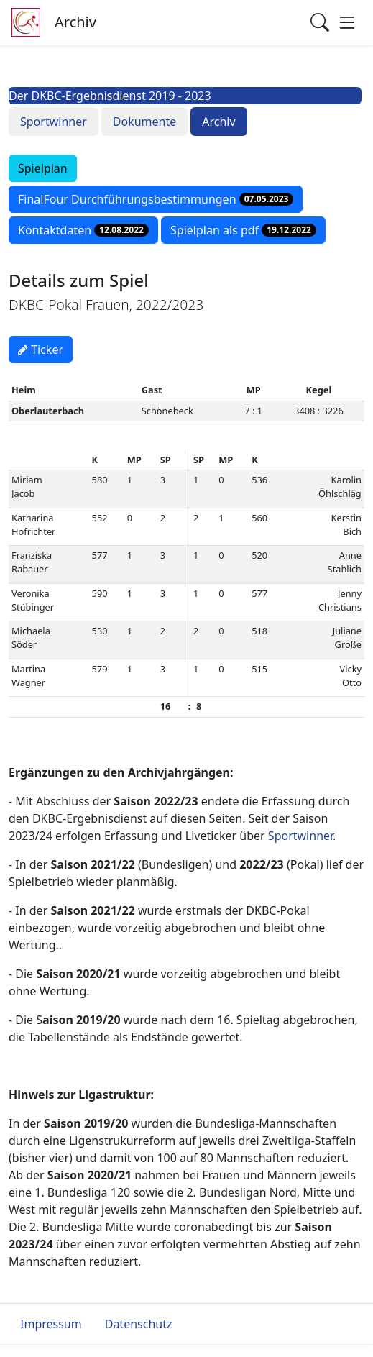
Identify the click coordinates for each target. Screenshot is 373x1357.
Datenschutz (138, 1324)
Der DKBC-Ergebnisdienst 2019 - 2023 (110, 96)
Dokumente (144, 121)
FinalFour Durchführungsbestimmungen (155, 199)
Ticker (40, 349)
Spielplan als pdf (243, 230)
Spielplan (43, 168)
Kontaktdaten (83, 230)
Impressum (51, 1324)
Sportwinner (53, 121)
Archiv (218, 121)
